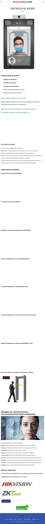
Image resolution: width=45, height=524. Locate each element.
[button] (1, 2)
